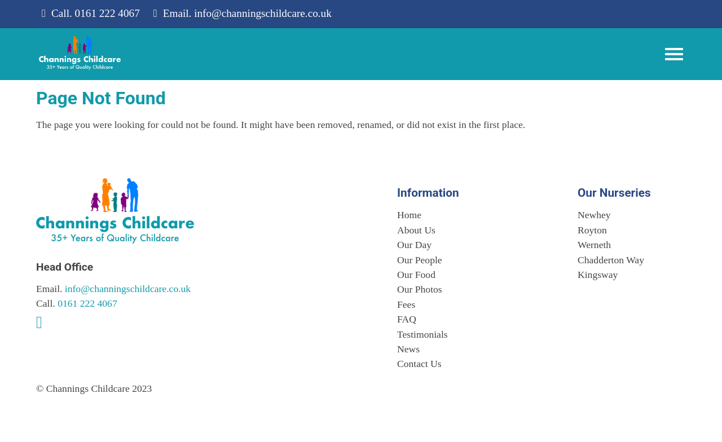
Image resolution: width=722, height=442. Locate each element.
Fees (406, 304)
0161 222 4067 (107, 13)
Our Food (416, 274)
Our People (419, 260)
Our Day (414, 244)
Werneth (594, 244)
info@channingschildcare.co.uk (263, 13)
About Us (416, 230)
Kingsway (598, 274)
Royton (592, 230)
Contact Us (419, 363)
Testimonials (422, 334)
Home (409, 214)
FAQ (406, 319)
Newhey (594, 214)
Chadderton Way (611, 260)
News (408, 349)
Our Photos (419, 289)
